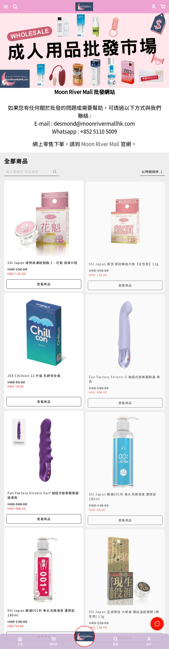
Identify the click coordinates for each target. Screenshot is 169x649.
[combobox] (152, 171)
